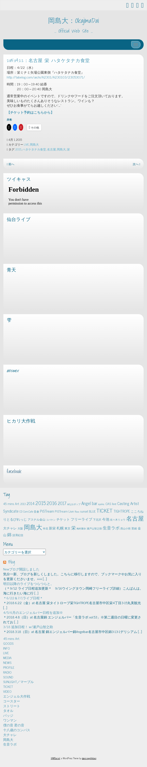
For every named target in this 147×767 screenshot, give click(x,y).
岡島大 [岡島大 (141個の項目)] (33, 527)
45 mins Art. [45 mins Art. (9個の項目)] (11, 503)
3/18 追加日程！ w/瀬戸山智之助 (28, 626)
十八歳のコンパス (16, 729)
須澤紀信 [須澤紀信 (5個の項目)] (17, 535)
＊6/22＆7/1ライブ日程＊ (23, 598)
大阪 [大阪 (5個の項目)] (20, 528)
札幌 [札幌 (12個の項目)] (60, 528)
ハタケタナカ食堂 (34, 149)
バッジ (8, 715)
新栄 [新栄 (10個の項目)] (52, 528)
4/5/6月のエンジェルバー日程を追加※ (33, 612)
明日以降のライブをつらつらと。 (28, 583)
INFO (6, 648)
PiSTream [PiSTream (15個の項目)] (47, 511)
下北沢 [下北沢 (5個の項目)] (97, 519)
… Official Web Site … (73, 31)
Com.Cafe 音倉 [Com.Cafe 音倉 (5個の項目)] (31, 511)
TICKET (8, 686)
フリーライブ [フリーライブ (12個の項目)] (81, 519)
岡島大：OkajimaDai (73, 20)
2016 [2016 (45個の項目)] (52, 503)
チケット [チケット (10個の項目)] (63, 519)
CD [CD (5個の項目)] (20, 511)
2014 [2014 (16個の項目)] (31, 503)
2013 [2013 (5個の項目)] (23, 504)
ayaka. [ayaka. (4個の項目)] (101, 504)
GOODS (8, 643)
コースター (11, 701)
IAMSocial (55, 758)
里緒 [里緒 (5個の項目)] (134, 528)
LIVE (26, 144)
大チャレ (10, 734)
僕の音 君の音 (13, 725)
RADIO (7, 672)
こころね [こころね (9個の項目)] (137, 511)
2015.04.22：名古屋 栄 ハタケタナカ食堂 (48, 60)
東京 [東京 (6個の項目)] (67, 528)
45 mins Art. (11, 638)
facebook (14, 471)
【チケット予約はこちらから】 (30, 112)
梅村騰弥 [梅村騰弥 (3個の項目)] (81, 528)
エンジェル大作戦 (16, 696)
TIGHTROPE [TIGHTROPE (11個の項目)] (121, 511)
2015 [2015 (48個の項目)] (40, 503)
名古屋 (51, 149)
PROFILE (8, 667)
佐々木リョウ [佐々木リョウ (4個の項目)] (117, 519)
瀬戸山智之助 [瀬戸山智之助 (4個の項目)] (94, 528)
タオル (8, 710)
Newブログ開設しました (21, 569)
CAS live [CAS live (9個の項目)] (110, 503)
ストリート (11, 706)
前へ (10, 164)
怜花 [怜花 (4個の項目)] (45, 528)
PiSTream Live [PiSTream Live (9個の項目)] (64, 511)
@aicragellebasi (89, 758)
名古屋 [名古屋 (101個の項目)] (135, 518)
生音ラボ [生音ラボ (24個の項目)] (111, 527)
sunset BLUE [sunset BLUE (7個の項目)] (88, 511)
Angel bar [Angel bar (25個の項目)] (89, 503)
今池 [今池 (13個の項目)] (105, 519)
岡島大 (34, 144)
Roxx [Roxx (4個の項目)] (77, 511)
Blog (11, 562)
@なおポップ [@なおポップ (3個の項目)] (74, 504)
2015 (18, 149)
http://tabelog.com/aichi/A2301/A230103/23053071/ (46, 77)
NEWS (7, 662)
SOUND (8, 677)
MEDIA (7, 657)
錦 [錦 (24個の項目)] (9, 534)
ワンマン (10, 720)
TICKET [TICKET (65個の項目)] (104, 510)
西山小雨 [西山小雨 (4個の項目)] (125, 528)
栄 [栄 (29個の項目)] (73, 527)
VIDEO (7, 691)
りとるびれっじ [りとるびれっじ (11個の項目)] (15, 519)
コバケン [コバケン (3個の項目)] (50, 519)
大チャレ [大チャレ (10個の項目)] (10, 528)
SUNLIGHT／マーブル (18, 681)
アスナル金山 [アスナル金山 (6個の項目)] (36, 519)
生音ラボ (10, 744)
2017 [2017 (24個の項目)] (62, 503)
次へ (136, 164)
